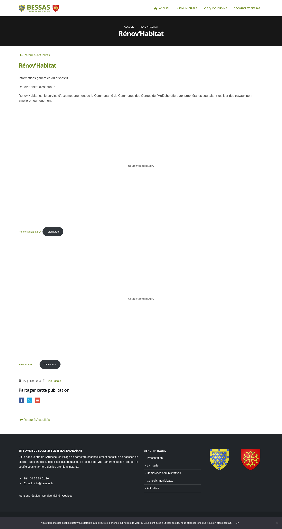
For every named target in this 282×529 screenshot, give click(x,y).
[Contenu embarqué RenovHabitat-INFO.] (141, 166)
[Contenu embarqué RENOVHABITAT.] (141, 298)
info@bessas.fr (43, 483)
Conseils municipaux (160, 480)
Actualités (153, 488)
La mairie (152, 465)
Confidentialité (51, 495)
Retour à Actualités (34, 55)
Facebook (21, 400)
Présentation (155, 457)
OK (237, 522)
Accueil (162, 8)
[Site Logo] (39, 8)
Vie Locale (54, 380)
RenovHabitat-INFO (30, 231)
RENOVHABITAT (28, 364)
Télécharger (53, 231)
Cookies (67, 495)
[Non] (277, 523)
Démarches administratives (164, 473)
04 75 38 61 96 (39, 478)
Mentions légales (29, 495)
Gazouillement (29, 400)
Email (37, 400)
